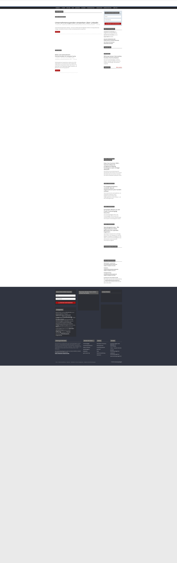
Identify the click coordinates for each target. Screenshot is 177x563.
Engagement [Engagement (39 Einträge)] (59, 317)
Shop (73, 7)
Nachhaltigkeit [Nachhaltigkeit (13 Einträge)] (65, 325)
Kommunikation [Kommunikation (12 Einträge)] (63, 323)
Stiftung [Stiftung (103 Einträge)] (58, 332)
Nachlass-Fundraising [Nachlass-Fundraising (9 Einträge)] (72, 325)
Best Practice (63, 57)
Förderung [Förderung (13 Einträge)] (66, 319)
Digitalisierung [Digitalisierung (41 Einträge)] (59, 315)
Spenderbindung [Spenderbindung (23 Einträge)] (59, 330)
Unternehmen (84, 24)
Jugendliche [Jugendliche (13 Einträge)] (65, 322)
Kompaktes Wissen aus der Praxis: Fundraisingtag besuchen (112, 211)
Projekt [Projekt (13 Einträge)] (57, 328)
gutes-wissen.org (86, 353)
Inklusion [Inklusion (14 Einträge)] (61, 322)
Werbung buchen (107, 7)
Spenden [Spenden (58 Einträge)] (71, 328)
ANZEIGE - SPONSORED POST (60, 16)
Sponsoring (69, 57)
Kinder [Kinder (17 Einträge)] (70, 322)
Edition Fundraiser (86, 347)
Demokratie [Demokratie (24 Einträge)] (68, 312)
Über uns (115, 7)
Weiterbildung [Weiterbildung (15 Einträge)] (58, 334)
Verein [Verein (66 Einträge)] (68, 332)
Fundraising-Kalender (101, 347)
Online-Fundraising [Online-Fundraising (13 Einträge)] (64, 326)
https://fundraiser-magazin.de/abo (62, 353)
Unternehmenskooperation (64, 59)
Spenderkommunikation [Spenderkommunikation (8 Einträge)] (66, 330)
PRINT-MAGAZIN (58, 50)
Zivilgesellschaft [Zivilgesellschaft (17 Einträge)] (59, 335)
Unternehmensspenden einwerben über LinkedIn (76, 22)
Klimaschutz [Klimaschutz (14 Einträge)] (58, 323)
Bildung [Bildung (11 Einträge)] (57, 312)
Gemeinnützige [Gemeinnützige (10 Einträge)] (70, 319)
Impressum (99, 355)
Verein (71, 59)
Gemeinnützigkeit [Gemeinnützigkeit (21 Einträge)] (59, 321)
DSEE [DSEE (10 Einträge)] (64, 315)
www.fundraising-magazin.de (115, 356)
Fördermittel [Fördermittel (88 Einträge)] (60, 319)
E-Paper (63, 7)
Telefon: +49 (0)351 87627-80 (115, 348)
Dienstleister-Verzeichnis (101, 343)
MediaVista (85, 351)
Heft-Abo (68, 7)
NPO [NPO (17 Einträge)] (60, 326)
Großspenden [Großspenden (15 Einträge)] (66, 321)
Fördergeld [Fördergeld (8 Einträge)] (73, 317)
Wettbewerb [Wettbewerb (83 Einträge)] (65, 334)
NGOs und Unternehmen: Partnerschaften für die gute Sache (65, 55)
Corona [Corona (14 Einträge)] (59, 312)
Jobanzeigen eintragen (108, 43)
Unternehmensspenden (91, 24)
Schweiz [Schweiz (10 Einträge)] (63, 328)
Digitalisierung (64, 24)
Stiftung (73, 57)
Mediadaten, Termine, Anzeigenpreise (77, 362)
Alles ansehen (119, 67)
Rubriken (58, 7)
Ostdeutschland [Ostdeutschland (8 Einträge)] (70, 326)
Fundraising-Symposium (87, 345)
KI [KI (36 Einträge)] (68, 322)
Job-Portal (77, 7)
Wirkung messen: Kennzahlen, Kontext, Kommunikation (113, 57)
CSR (66, 57)
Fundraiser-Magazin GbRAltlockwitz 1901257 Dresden (115, 345)
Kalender (83, 7)
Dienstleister (99, 7)
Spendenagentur (86, 349)
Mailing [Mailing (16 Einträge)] (61, 325)
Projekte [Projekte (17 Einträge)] (60, 328)
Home (57, 362)
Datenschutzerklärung (101, 353)
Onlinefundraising (70, 24)
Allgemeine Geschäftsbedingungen (90, 362)
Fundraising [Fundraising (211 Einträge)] (67, 317)
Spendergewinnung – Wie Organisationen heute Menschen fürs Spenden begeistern (111, 229)
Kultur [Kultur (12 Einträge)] (67, 323)
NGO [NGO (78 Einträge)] (57, 327)
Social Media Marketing (77, 24)
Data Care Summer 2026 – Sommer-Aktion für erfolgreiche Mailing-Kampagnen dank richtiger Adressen (112, 166)
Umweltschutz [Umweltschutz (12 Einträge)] (63, 332)
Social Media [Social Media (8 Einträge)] (66, 328)
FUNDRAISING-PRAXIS (108, 160)
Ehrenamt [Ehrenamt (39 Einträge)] (68, 315)
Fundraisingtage (90, 7)
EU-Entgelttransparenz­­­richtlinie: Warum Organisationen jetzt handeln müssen (112, 189)
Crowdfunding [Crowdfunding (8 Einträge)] (63, 312)
